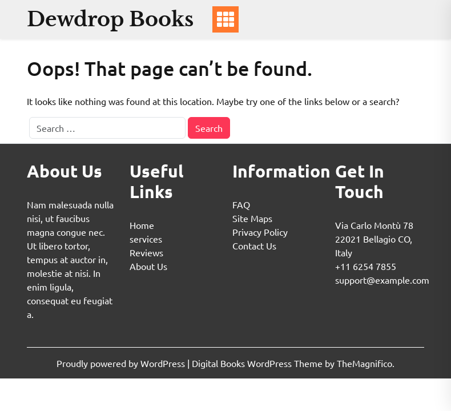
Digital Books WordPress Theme (258, 363)
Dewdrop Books (110, 19)
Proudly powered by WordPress (122, 363)
